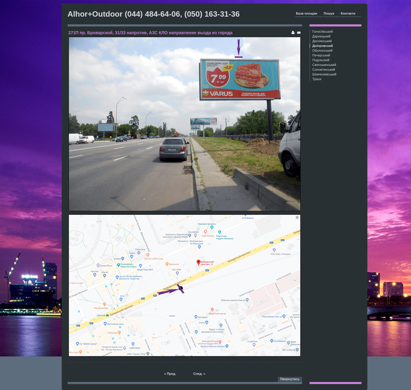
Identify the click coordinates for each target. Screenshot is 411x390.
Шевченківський (324, 74)
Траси (316, 79)
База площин (306, 13)
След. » (199, 373)
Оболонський (322, 50)
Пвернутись (289, 379)
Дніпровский (322, 46)
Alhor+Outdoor (95, 14)
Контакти (348, 13)
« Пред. (170, 373)
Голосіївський (322, 31)
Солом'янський (323, 69)
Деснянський (322, 41)
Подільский (320, 60)
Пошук (329, 13)
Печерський (321, 55)
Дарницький (321, 36)
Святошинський (324, 65)
